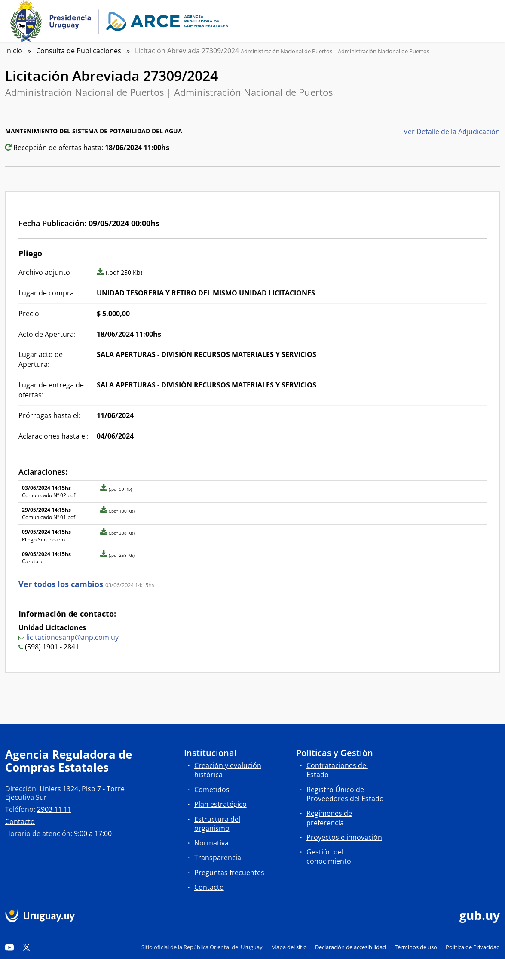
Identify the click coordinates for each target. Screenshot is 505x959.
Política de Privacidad (473, 947)
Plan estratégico (220, 804)
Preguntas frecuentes (229, 872)
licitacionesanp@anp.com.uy (72, 637)
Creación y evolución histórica (227, 770)
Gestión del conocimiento (328, 856)
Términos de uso (416, 947)
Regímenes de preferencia (329, 817)
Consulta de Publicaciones (78, 50)
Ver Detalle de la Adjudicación (452, 131)
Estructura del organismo (217, 824)
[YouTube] (9, 947)
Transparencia (217, 857)
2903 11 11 (54, 809)
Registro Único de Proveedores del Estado (345, 794)
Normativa (211, 843)
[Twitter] (26, 947)
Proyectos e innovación (344, 837)
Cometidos (212, 789)
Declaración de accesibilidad (350, 947)
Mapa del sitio (289, 947)
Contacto (20, 821)
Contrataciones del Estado (337, 770)
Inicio (13, 50)
